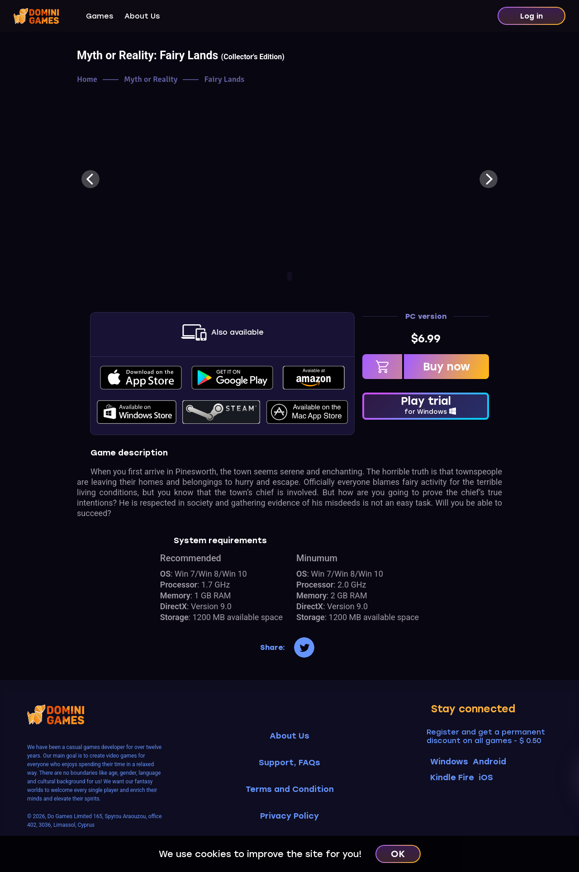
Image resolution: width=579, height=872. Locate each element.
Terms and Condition (290, 789)
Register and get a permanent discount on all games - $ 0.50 (486, 736)
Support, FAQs (289, 762)
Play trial (426, 405)
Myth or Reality (150, 79)
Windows (449, 762)
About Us (142, 16)
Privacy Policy (289, 816)
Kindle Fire (452, 777)
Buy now (446, 366)
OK (398, 853)
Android (489, 762)
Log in (531, 16)
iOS (486, 777)
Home (87, 79)
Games (99, 16)
